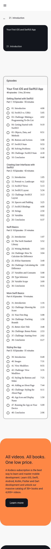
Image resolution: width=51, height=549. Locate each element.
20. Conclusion (18, 220)
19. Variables (17, 215)
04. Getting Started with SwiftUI (22, 126)
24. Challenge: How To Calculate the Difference (22, 255)
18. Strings (16, 211)
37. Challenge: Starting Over (24, 335)
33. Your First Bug (20, 315)
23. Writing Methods (21, 249)
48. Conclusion (18, 412)
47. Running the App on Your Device (24, 406)
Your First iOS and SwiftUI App (25, 89)
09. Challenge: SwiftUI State (24, 153)
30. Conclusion (18, 286)
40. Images (16, 361)
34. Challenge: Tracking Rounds (22, 321)
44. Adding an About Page (23, 385)
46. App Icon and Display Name (23, 399)
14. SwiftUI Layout (20, 190)
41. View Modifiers (20, 366)
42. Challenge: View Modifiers (20, 371)
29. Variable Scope (20, 281)
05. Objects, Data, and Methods (21, 134)
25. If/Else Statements (21, 261)
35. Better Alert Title (21, 327)
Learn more (17, 502)
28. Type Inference (20, 277)
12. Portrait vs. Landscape (23, 181)
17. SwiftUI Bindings (21, 206)
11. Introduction (19, 177)
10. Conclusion (18, 157)
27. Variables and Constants (24, 273)
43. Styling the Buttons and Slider (23, 379)
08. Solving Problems (21, 149)
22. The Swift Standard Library (22, 243)
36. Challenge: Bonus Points (24, 331)
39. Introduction (19, 357)
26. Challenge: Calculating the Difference (25, 267)
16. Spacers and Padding (22, 202)
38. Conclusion (18, 340)
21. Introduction (19, 237)
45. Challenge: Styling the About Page (23, 391)
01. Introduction (19, 108)
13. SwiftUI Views (20, 186)
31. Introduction (19, 303)
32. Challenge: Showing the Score (24, 309)
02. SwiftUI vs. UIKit (21, 113)
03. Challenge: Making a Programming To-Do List (23, 118)
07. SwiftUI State (19, 144)
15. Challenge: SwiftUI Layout (22, 196)
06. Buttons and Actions (22, 140)
